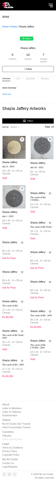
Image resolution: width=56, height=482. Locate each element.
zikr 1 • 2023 (7, 216)
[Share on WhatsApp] (27, 39)
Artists (13, 26)
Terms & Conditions (12, 447)
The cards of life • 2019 (41, 315)
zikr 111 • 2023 (36, 167)
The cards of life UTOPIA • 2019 (38, 346)
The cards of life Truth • (41, 227)
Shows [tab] (45, 78)
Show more (6, 94)
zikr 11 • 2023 (8, 166)
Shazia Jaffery (9, 162)
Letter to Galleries (11, 412)
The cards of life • (10, 305)
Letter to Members (12, 408)
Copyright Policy (11, 455)
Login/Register (10, 466)
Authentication (9, 415)
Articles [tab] (30, 78)
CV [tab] (18, 78)
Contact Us (8, 463)
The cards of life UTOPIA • (38, 198)
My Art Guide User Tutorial (16, 424)
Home (5, 26)
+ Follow (28, 69)
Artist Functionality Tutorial (16, 427)
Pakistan (6, 435)
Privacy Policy (9, 451)
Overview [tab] (6, 78)
